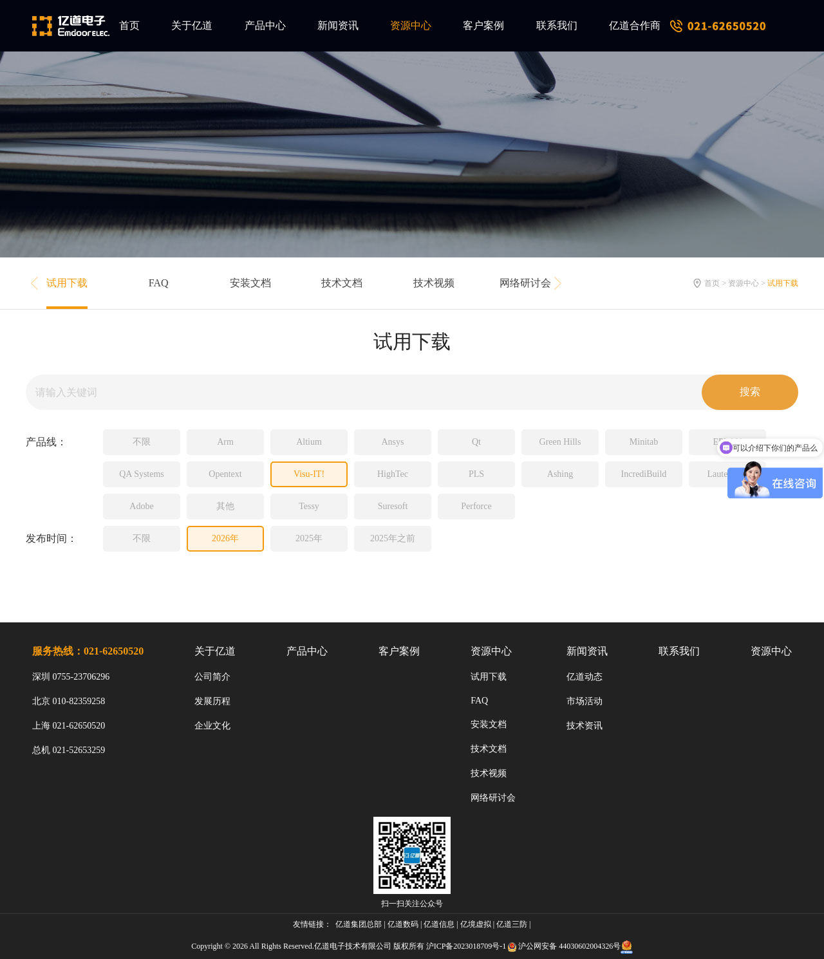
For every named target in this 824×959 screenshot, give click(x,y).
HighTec (392, 474)
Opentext (225, 474)
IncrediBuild (644, 474)
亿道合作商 (634, 25)
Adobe (141, 506)
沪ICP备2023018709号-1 (466, 946)
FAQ (159, 282)
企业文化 (212, 726)
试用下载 (67, 282)
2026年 (225, 538)
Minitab (644, 442)
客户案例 (483, 25)
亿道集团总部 (358, 924)
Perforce (476, 506)
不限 (142, 442)
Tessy (309, 506)
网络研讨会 (525, 282)
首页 (129, 25)
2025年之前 (392, 538)
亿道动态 (584, 677)
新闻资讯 (338, 25)
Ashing (560, 474)
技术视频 (433, 282)
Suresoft (393, 506)
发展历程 (212, 701)
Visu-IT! (309, 474)
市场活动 (584, 701)
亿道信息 (439, 924)
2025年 (309, 538)
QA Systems (141, 474)
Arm (225, 442)
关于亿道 (191, 25)
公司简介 (212, 677)
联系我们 (556, 25)
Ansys (392, 442)
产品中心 (265, 25)
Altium (309, 442)
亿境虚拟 (475, 924)
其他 (225, 506)
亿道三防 (511, 924)
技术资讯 (584, 726)
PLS (476, 474)
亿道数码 (403, 924)
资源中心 (410, 25)
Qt (476, 442)
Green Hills (560, 442)
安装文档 (250, 282)
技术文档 (341, 282)
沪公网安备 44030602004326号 (569, 946)
